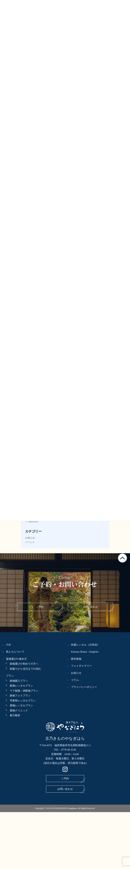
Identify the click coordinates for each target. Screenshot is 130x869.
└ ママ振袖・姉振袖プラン (20, 690)
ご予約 (39, 607)
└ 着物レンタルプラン (18, 705)
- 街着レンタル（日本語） (84, 644)
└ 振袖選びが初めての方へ (20, 663)
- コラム (73, 679)
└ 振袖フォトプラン (17, 695)
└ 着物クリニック (15, 710)
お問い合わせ (90, 607)
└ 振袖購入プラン (15, 680)
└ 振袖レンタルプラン (18, 685)
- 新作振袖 (75, 658)
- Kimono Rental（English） (84, 651)
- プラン (8, 675)
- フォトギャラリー (80, 665)
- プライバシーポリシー (82, 687)
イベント (30, 542)
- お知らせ (75, 673)
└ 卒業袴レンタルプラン (19, 700)
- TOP (7, 644)
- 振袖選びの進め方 (15, 658)
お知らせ (30, 538)
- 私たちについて (13, 651)
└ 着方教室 (11, 715)
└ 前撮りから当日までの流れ (22, 668)
